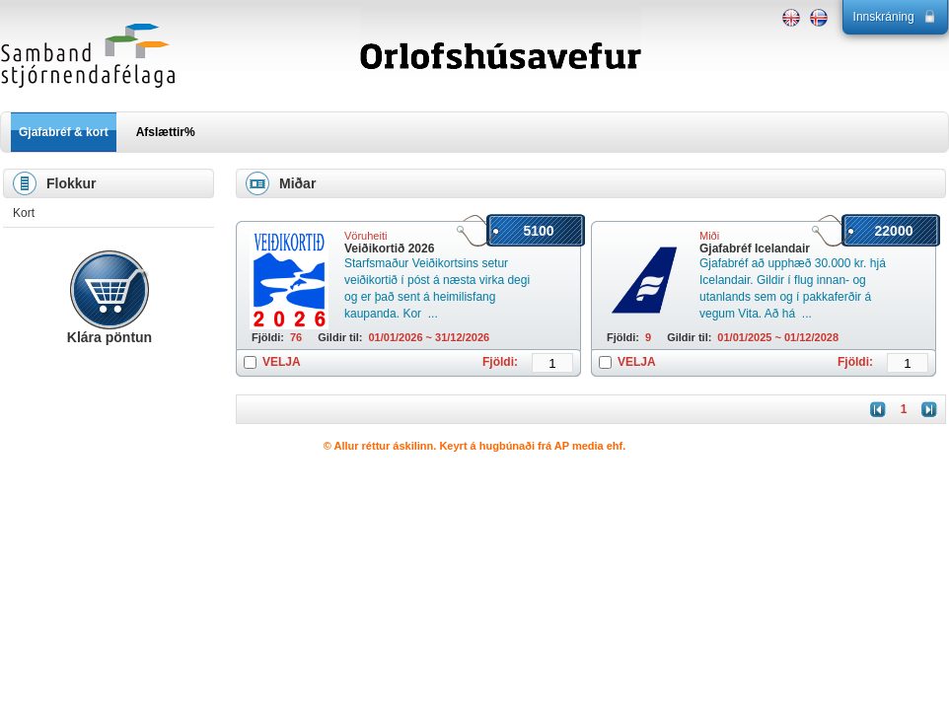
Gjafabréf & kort (64, 132)
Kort (24, 213)
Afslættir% (165, 132)
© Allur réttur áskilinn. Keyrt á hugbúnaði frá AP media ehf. (475, 446)
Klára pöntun (109, 337)
